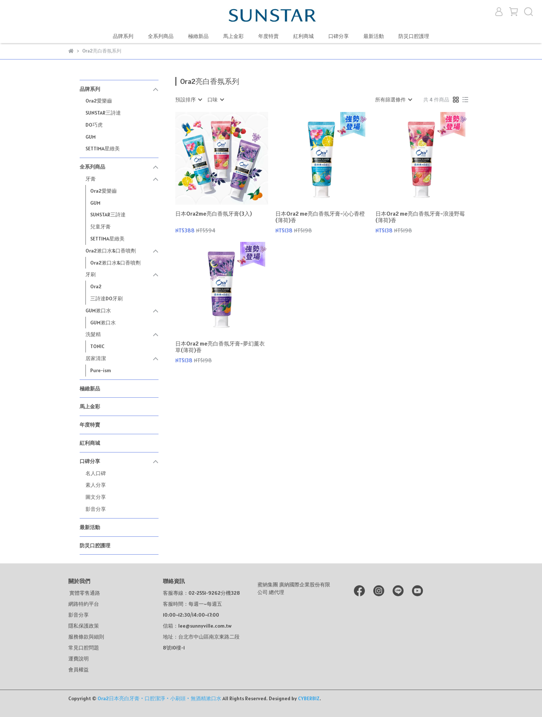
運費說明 (78, 658)
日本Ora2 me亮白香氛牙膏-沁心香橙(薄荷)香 (320, 217)
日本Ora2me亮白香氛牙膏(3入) (213, 214)
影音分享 (95, 509)
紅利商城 (303, 36)
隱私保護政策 (83, 625)
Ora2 (96, 286)
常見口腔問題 (83, 647)
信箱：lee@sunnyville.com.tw (197, 625)
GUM (90, 137)
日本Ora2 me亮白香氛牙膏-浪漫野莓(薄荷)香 (420, 217)
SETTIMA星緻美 (102, 148)
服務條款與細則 (86, 636)
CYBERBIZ (309, 698)
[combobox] (188, 99)
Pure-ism (100, 370)
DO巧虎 (94, 125)
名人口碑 (95, 473)
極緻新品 (198, 36)
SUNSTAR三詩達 (103, 112)
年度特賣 (268, 36)
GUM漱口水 (103, 322)
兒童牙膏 (100, 226)
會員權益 (78, 669)
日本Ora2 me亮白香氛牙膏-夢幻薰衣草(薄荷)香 (220, 347)
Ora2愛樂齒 (98, 100)
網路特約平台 (83, 604)
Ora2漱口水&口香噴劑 (115, 262)
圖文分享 (95, 497)
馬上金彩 (233, 36)
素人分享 (95, 485)
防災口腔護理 (413, 36)
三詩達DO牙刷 (106, 298)
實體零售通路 (84, 593)
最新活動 (373, 36)
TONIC (97, 346)
